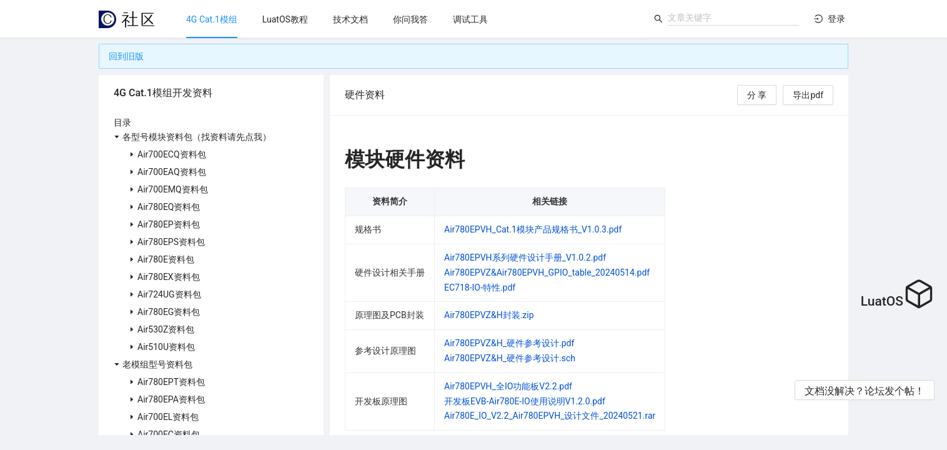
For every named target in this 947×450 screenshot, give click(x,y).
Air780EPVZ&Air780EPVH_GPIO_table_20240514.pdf (547, 273)
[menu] (410, 19)
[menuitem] (212, 19)
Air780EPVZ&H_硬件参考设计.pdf (509, 343)
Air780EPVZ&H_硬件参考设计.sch (509, 358)
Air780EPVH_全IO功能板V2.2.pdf (508, 386)
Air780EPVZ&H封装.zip (489, 315)
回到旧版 (126, 56)
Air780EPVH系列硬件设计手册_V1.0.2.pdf (525, 257)
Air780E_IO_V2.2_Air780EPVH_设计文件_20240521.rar (549, 416)
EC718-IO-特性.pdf (479, 287)
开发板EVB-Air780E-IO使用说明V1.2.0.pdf (524, 401)
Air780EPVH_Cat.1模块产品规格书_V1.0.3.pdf (533, 229)
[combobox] (733, 17)
